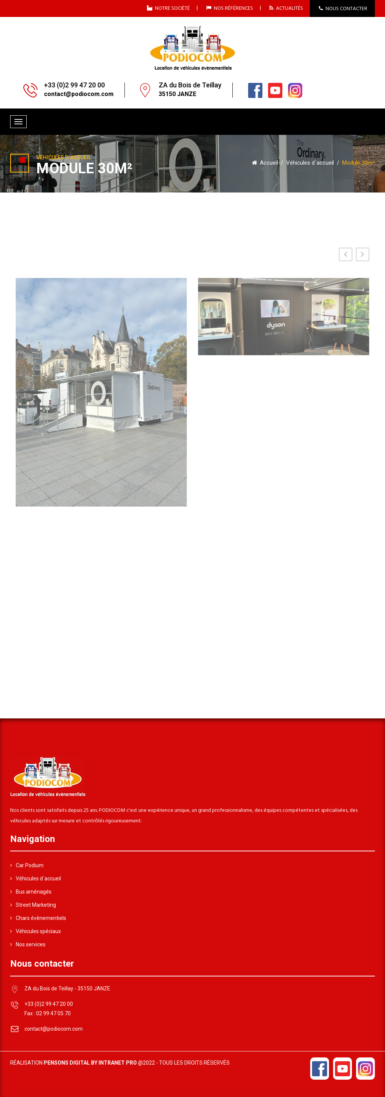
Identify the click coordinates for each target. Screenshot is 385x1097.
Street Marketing (33, 905)
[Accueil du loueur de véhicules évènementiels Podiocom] (192, 47)
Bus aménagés (31, 892)
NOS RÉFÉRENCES (229, 8)
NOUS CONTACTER (343, 9)
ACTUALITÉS (286, 8)
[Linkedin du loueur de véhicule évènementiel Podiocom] (295, 90)
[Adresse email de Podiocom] (79, 94)
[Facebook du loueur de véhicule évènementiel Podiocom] (255, 90)
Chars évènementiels (38, 918)
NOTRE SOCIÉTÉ (168, 8)
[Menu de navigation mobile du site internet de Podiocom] (18, 121)
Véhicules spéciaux (35, 931)
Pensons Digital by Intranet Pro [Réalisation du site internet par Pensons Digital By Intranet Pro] (90, 1063)
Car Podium (27, 865)
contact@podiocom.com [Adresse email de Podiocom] (53, 1029)
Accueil (265, 162)
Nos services (27, 944)
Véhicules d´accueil (310, 162)
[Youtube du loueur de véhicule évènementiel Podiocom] (275, 90)
